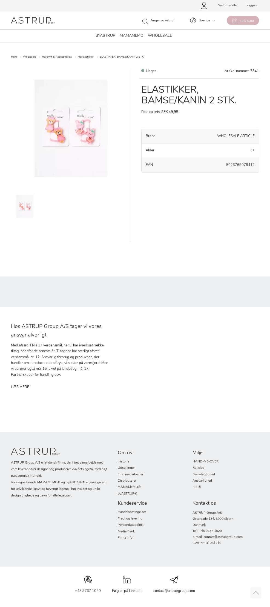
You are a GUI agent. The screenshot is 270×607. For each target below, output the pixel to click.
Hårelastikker (86, 56)
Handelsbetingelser (132, 512)
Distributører (127, 480)
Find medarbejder (130, 474)
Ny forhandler (228, 5)
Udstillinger (126, 468)
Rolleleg (198, 468)
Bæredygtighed (204, 474)
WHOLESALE (160, 36)
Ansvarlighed (202, 480)
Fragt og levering (130, 518)
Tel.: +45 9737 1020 (207, 531)
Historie (123, 461)
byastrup (105, 36)
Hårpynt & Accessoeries (57, 56)
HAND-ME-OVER (206, 461)
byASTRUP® (127, 493)
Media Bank (126, 531)
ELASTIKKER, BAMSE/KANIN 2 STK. (122, 56)
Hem (14, 56)
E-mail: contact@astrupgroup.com (218, 537)
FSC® (197, 487)
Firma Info (125, 538)
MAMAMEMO (131, 36)
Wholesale (29, 56)
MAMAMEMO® (129, 487)
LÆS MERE (20, 387)
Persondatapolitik (130, 525)
